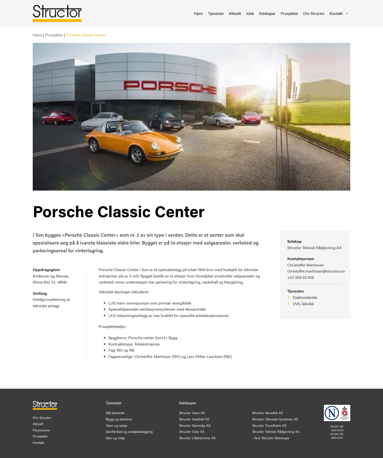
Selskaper (267, 13)
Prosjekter (289, 13)
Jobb (250, 13)
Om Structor (314, 13)
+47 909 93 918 (300, 277)
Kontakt (339, 13)
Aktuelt (235, 13)
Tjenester (216, 13)
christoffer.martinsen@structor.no (316, 271)
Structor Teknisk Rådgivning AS (314, 247)
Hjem (198, 13)
